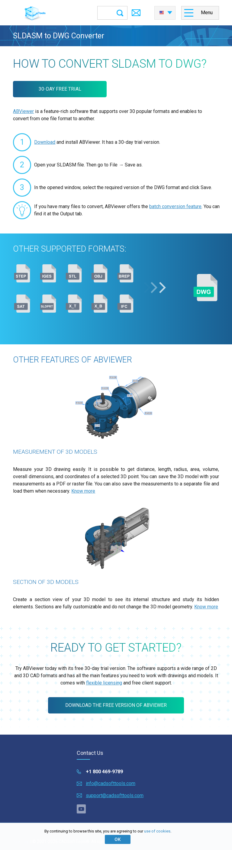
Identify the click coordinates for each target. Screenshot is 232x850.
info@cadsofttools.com (110, 783)
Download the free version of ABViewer (116, 705)
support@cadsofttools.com (114, 795)
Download (44, 142)
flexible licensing (104, 683)
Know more (83, 491)
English (161, 12)
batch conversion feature (175, 206)
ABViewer (23, 111)
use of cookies (157, 831)
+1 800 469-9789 (104, 771)
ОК (117, 839)
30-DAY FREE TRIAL (60, 89)
